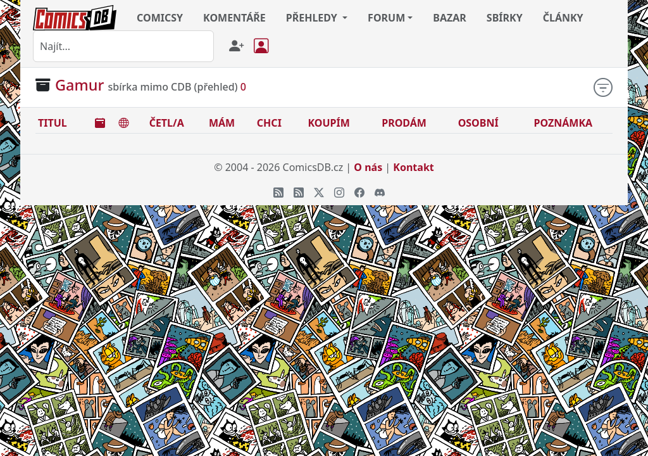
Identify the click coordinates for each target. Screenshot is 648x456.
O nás (368, 167)
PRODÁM (404, 123)
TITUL (52, 123)
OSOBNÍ (478, 123)
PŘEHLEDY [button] (313, 18)
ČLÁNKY (563, 18)
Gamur (79, 85)
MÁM (222, 123)
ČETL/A (166, 123)
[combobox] (123, 46)
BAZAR (449, 18)
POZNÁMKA (563, 123)
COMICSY (160, 18)
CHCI (269, 123)
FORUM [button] (386, 18)
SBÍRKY (505, 18)
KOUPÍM (328, 123)
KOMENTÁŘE (234, 18)
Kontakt (413, 167)
